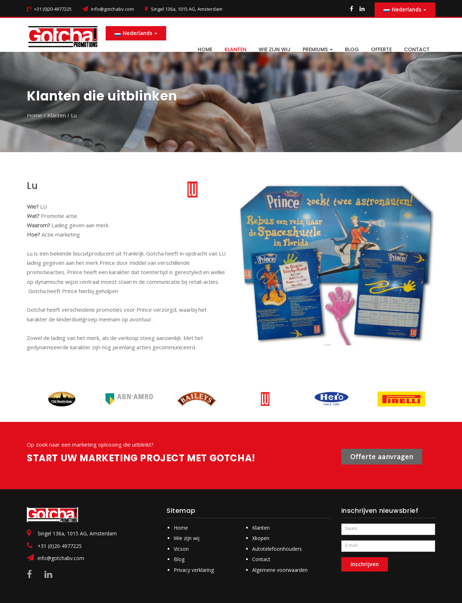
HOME (205, 49)
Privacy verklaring (194, 569)
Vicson (181, 548)
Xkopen (260, 538)
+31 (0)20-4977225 (60, 546)
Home (34, 115)
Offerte (381, 49)
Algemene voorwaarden (280, 569)
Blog (179, 559)
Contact (261, 559)
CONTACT (417, 49)
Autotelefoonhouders (277, 548)
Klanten (235, 49)
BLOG (352, 49)
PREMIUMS (318, 49)
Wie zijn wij (274, 49)
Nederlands (405, 9)
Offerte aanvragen (381, 456)
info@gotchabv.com (112, 9)
